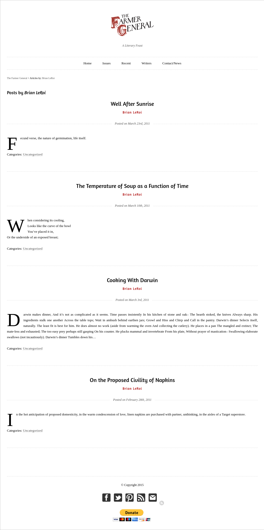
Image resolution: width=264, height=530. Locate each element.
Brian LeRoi (48, 78)
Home (87, 63)
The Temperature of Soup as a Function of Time (132, 186)
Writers (146, 63)
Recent (126, 63)
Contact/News (171, 63)
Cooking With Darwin (132, 280)
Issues (106, 63)
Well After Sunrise (132, 103)
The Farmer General (17, 78)
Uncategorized (32, 154)
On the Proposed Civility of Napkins (132, 380)
